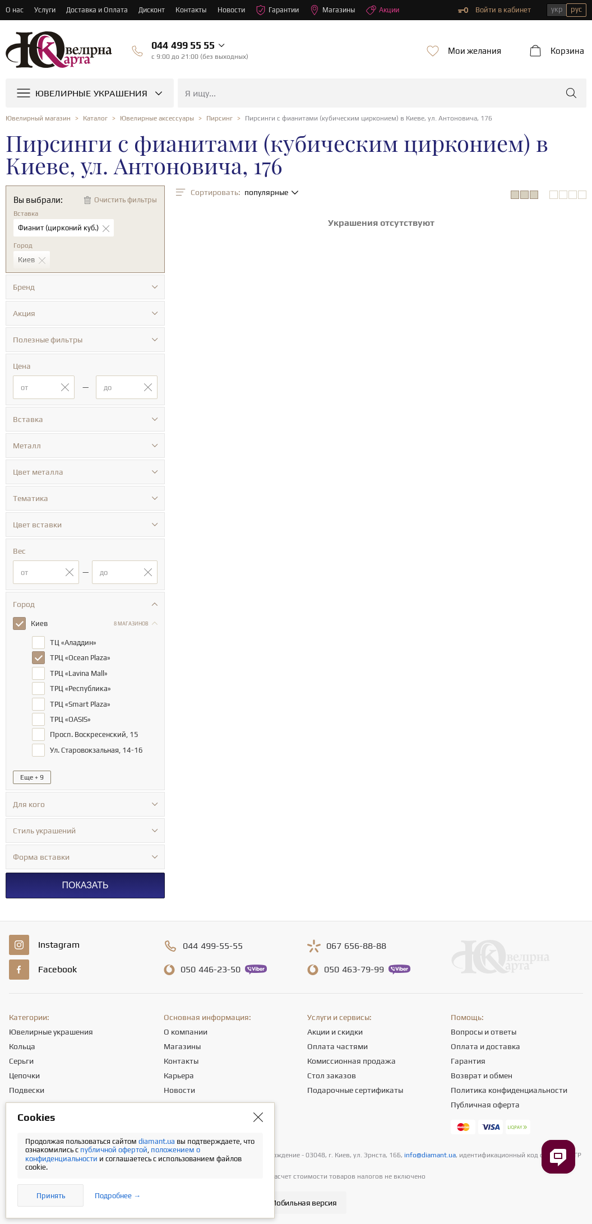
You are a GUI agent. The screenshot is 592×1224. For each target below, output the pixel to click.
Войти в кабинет (494, 10)
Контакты (195, 10)
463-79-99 (354, 967)
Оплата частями (337, 1044)
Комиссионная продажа (351, 1059)
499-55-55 (213, 943)
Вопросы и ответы (483, 1029)
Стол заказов (331, 1073)
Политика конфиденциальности (509, 1088)
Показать (85, 883)
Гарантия (468, 1059)
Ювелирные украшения (51, 1029)
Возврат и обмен (481, 1073)
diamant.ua (157, 1141)
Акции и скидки (335, 1029)
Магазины (339, 10)
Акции (390, 10)
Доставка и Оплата (98, 10)
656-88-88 (356, 943)
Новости (235, 10)
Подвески (26, 1088)
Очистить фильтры (125, 199)
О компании (185, 1029)
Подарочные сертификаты (355, 1088)
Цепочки (24, 1073)
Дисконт (154, 10)
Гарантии (283, 10)
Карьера (179, 1073)
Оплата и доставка (485, 1044)
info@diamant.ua (430, 1153)
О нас (15, 10)
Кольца (22, 1044)
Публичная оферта (485, 1102)
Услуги (45, 10)
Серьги (21, 1059)
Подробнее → (118, 1195)
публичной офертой (113, 1150)
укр (557, 9)
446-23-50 (210, 967)
